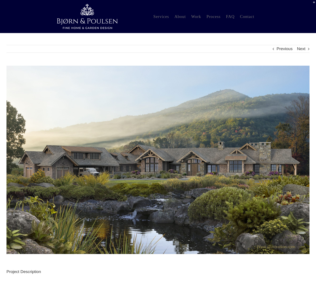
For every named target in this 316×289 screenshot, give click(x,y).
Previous (285, 48)
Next (301, 48)
